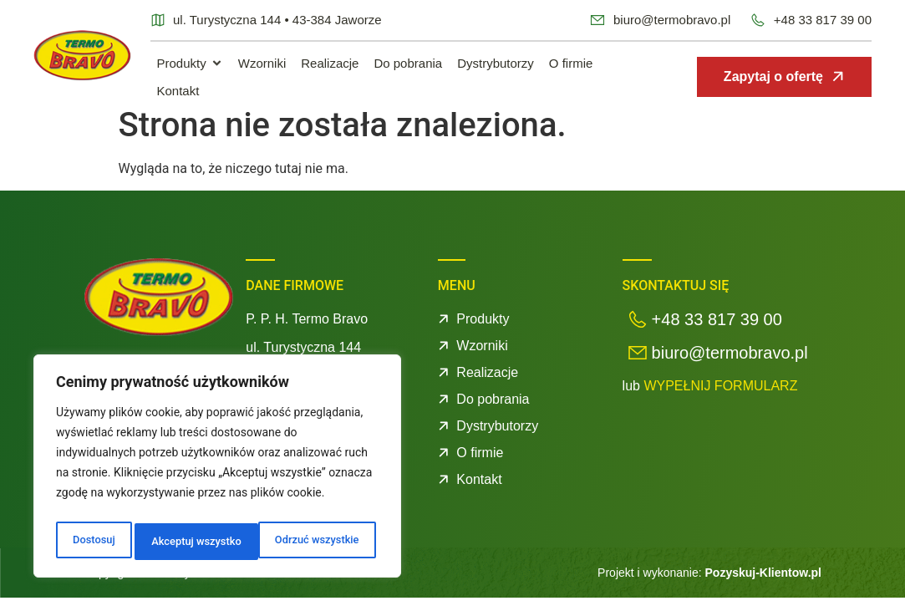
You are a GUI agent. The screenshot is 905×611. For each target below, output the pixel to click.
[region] (217, 470)
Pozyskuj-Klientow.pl (763, 586)
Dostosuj (91, 541)
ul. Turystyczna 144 (303, 361)
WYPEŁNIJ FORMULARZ (720, 399)
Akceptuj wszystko (317, 541)
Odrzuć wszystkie (191, 541)
